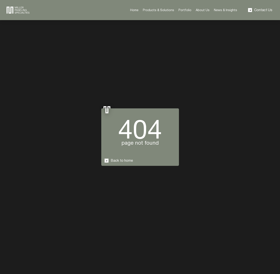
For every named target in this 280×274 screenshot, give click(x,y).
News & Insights (225, 10)
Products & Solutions (158, 10)
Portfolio (184, 10)
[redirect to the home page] (18, 10)
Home (134, 10)
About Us (203, 10)
